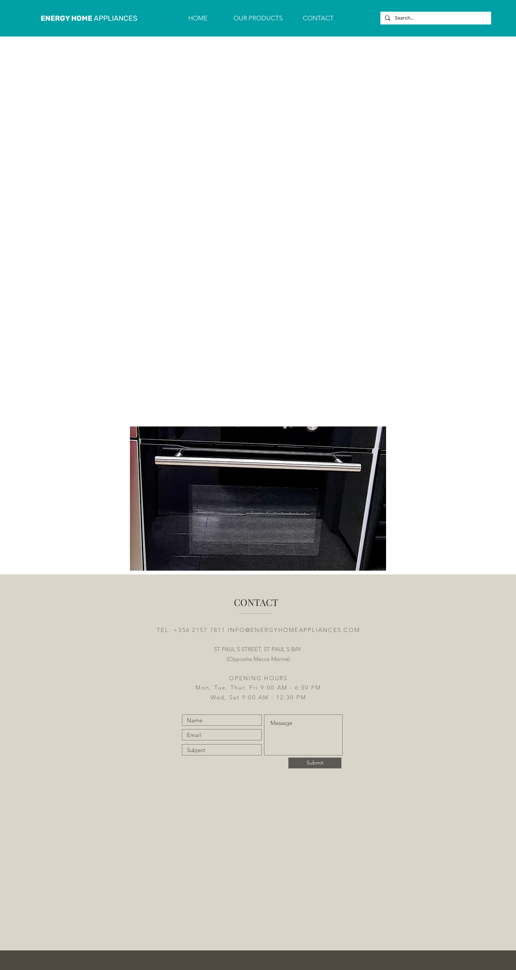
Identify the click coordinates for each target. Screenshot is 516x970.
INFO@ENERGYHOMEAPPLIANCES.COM (294, 629)
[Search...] (435, 18)
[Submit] (315, 763)
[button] (258, 18)
